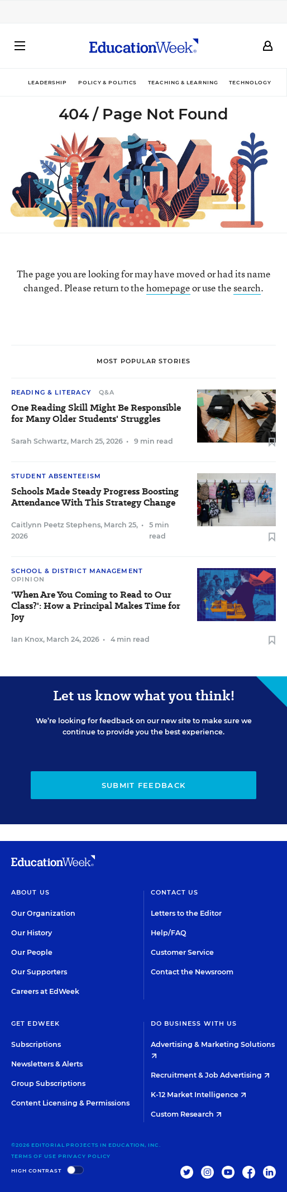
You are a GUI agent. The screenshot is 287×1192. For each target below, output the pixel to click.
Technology (250, 82)
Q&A (106, 392)
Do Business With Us (194, 1023)
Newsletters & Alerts (47, 1064)
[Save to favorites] (272, 442)
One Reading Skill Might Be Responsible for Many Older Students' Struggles (96, 413)
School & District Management (77, 571)
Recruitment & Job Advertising (210, 1075)
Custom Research (186, 1114)
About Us (30, 892)
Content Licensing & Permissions (70, 1103)
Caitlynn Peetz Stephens (56, 525)
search (247, 287)
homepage (168, 287)
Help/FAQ (168, 933)
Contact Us (175, 892)
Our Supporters (39, 972)
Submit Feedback (144, 785)
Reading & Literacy (51, 392)
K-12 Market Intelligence (198, 1094)
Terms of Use (33, 1156)
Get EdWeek (35, 1023)
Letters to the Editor (186, 913)
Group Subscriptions (48, 1083)
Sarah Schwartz (39, 441)
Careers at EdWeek (45, 991)
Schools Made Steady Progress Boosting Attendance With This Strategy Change (95, 497)
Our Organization (43, 913)
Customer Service (182, 952)
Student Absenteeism (56, 476)
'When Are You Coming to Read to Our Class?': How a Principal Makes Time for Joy (95, 606)
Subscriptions (36, 1044)
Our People (31, 952)
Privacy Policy (84, 1156)
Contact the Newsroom (192, 972)
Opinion (28, 579)
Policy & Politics (107, 82)
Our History (31, 933)
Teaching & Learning (183, 82)
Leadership (47, 82)
